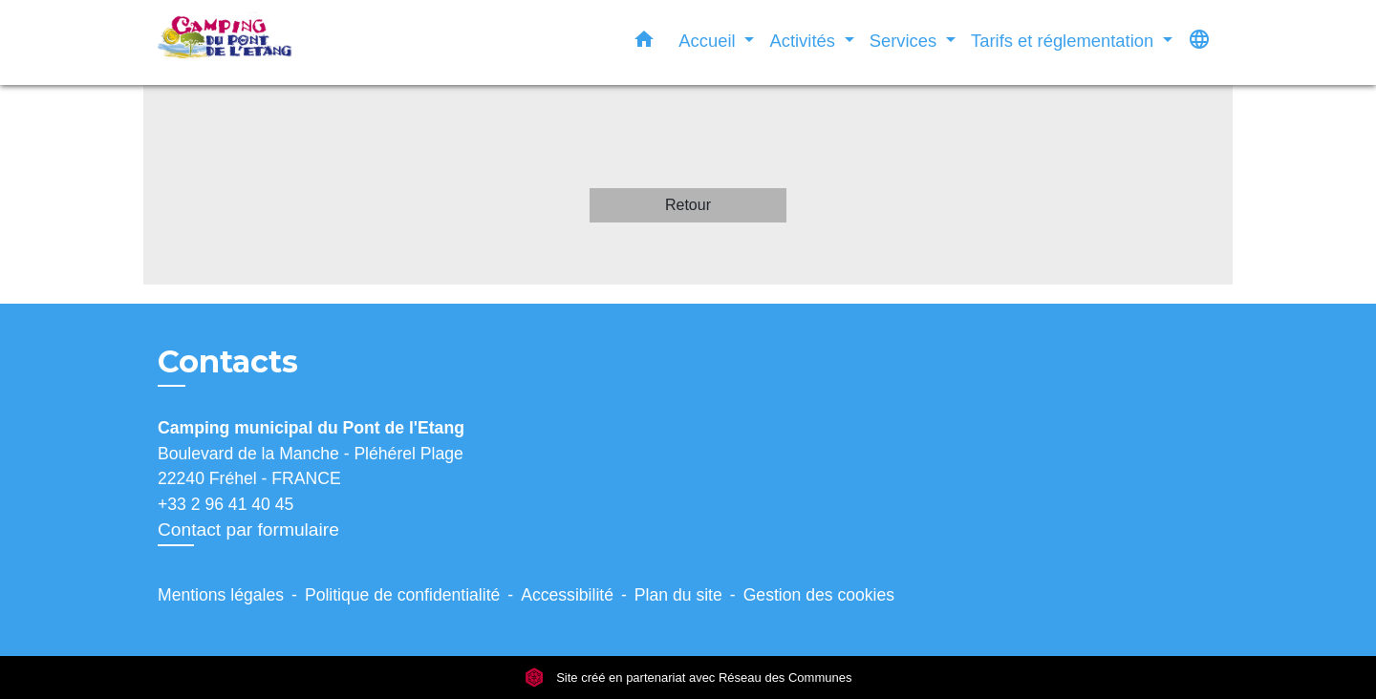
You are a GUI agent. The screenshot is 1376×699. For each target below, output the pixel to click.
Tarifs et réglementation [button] (1064, 41)
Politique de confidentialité (402, 594)
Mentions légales (221, 594)
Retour (688, 205)
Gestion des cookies (818, 594)
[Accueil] (277, 42)
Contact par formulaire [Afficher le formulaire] (248, 529)
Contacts (228, 362)
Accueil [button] (709, 41)
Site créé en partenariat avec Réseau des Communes (688, 677)
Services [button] (906, 41)
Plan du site (678, 594)
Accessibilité (567, 594)
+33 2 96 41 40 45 (225, 504)
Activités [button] (804, 41)
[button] (644, 43)
